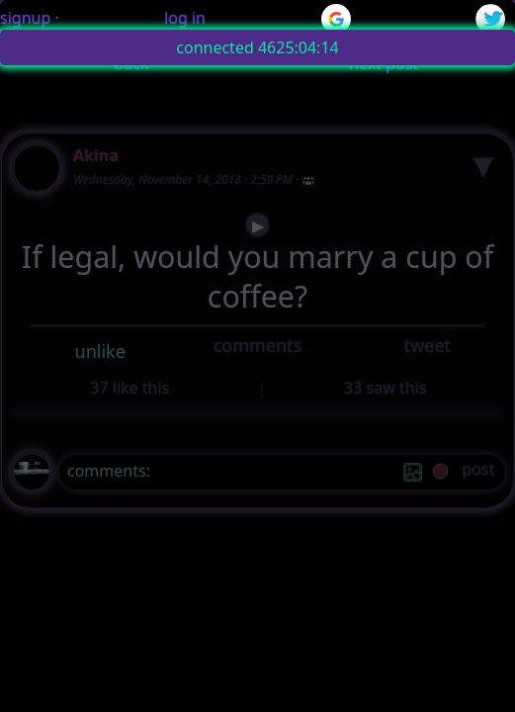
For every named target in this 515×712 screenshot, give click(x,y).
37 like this (129, 388)
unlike (100, 351)
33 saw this (385, 388)
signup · (29, 18)
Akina (96, 155)
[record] (440, 473)
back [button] (131, 63)
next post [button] (383, 63)
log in (185, 18)
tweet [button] (427, 345)
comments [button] (258, 345)
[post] (478, 472)
